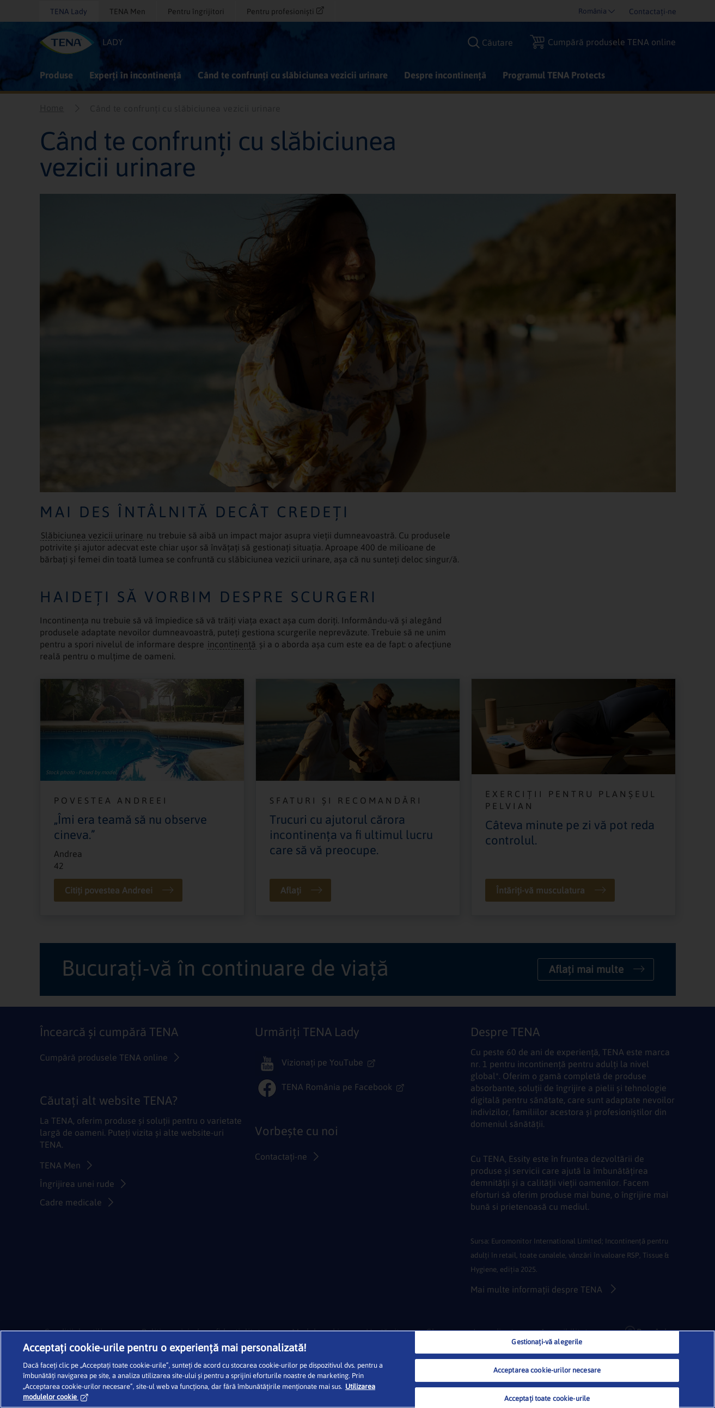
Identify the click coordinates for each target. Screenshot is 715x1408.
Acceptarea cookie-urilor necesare (547, 1370)
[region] (357, 1369)
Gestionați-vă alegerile (546, 1342)
